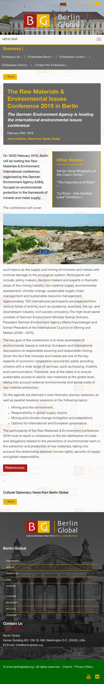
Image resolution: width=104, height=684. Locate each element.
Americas (12, 574)
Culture (11, 596)
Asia (8, 580)
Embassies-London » (72, 57)
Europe (10, 586)
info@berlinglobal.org (29, 645)
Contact (79, 4)
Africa (10, 567)
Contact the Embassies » (51, 65)
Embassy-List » (12, 57)
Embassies (12, 561)
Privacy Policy (84, 667)
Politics (11, 609)
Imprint (67, 667)
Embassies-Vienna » (15, 65)
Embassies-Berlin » (40, 57)
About (66, 4)
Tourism (11, 615)
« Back (10, 76)
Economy (12, 603)
